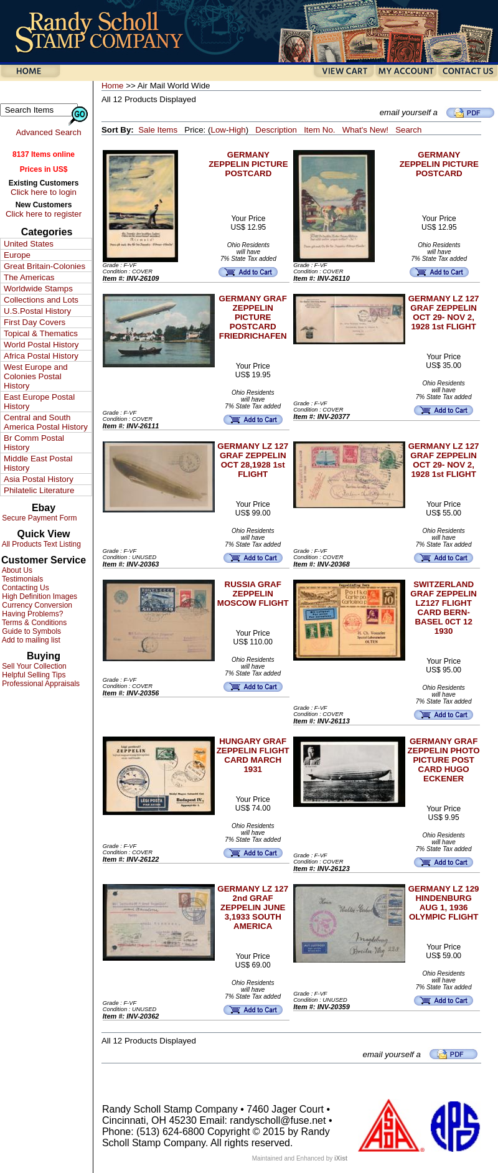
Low (217, 129)
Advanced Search (48, 132)
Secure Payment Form (38, 518)
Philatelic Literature (39, 490)
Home (112, 85)
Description (276, 129)
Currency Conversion (36, 605)
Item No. (319, 129)
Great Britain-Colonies (44, 266)
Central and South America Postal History (46, 422)
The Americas (29, 277)
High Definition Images (38, 596)
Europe (17, 255)
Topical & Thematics (41, 333)
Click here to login (44, 192)
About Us (16, 570)
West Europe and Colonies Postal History (36, 376)
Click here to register (44, 214)
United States (29, 243)
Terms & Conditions (33, 622)
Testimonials (21, 579)
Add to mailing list (30, 640)
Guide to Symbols (30, 631)
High (236, 129)
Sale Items (157, 129)
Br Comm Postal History (34, 442)
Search (408, 129)
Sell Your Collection (33, 666)
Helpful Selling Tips (32, 675)
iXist (340, 1158)
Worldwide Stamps (38, 288)
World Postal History (41, 344)
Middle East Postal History (38, 463)
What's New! (365, 129)
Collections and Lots (41, 299)
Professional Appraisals (40, 683)
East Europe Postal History (39, 401)
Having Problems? (31, 614)
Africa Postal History (41, 355)
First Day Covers (34, 322)
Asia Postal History (38, 479)
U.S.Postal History (37, 311)
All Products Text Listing (40, 544)
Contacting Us (24, 587)
